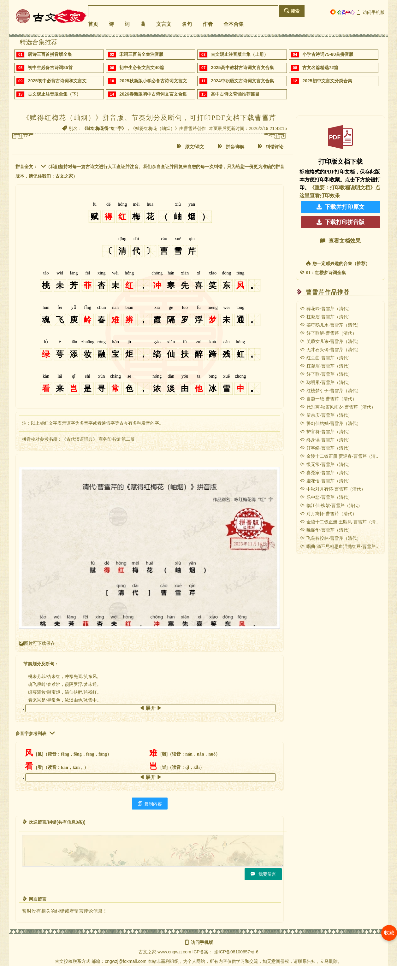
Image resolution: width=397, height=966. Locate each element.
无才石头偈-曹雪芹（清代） (330, 349)
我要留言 (263, 874)
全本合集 (233, 24)
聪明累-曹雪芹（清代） (326, 382)
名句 (187, 24)
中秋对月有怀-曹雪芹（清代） (332, 489)
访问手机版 (370, 12)
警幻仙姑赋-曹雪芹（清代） (330, 423)
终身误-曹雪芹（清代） (326, 439)
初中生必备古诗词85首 (50, 67)
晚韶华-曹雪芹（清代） (326, 530)
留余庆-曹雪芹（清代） (326, 415)
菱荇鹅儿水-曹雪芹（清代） (330, 324)
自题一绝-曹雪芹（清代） (328, 398)
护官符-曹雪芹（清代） (326, 431)
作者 (208, 24)
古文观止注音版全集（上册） (239, 54)
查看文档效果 (340, 241)
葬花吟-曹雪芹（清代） (326, 308)
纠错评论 (270, 146)
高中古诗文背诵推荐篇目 (235, 94)
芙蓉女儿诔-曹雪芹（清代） (330, 341)
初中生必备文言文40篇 (141, 67)
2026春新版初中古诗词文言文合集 (153, 94)
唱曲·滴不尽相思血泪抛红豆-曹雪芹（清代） (346, 546)
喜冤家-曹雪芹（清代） (326, 472)
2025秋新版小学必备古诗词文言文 (153, 80)
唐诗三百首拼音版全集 (50, 54)
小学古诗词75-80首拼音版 (327, 54)
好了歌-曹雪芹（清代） (326, 374)
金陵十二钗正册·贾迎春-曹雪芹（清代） (342, 456)
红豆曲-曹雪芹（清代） (326, 357)
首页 (93, 24)
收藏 (389, 932)
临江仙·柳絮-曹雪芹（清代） (331, 505)
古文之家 (147, 951)
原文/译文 (190, 146)
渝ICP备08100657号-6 (236, 951)
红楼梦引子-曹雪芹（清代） (330, 390)
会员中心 (342, 12)
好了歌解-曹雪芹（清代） (328, 333)
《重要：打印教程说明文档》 (342, 187)
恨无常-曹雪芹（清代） (326, 464)
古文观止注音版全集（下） (54, 94)
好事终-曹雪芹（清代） (326, 448)
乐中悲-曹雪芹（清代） (326, 497)
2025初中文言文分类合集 (327, 80)
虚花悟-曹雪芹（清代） (326, 480)
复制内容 (150, 803)
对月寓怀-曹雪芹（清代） (328, 513)
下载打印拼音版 (340, 222)
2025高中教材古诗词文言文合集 (242, 67)
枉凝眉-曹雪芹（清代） (326, 316)
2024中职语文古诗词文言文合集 (242, 80)
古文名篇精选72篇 (320, 67)
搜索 (291, 11)
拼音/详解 (231, 146)
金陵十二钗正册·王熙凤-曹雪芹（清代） (342, 521)
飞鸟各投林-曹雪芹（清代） (330, 538)
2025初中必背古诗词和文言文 (57, 80)
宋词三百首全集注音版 (141, 54)
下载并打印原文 (340, 207)
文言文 (163, 24)
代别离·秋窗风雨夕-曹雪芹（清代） (338, 406)
